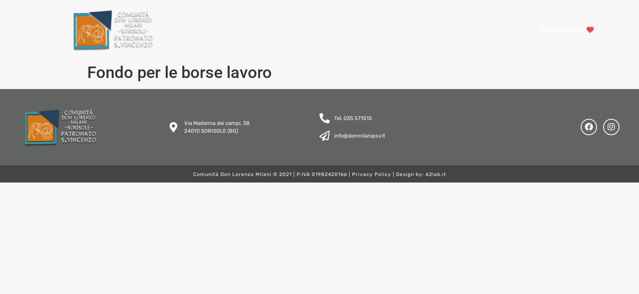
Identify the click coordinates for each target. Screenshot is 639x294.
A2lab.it (435, 174)
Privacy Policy (371, 174)
